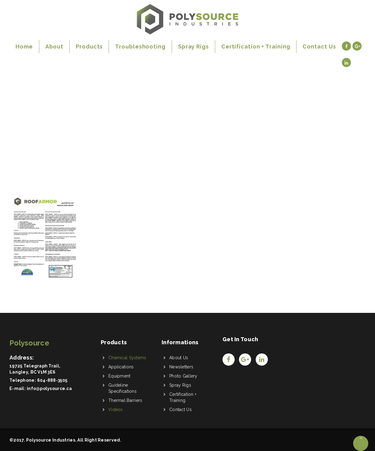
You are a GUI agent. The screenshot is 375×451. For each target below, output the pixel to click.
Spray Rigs (180, 385)
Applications (121, 366)
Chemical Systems (127, 357)
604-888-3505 (52, 380)
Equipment (119, 376)
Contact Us (180, 409)
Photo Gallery (183, 376)
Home (19, 124)
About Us (178, 357)
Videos (115, 409)
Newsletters (181, 366)
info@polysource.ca (49, 388)
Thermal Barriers (125, 400)
